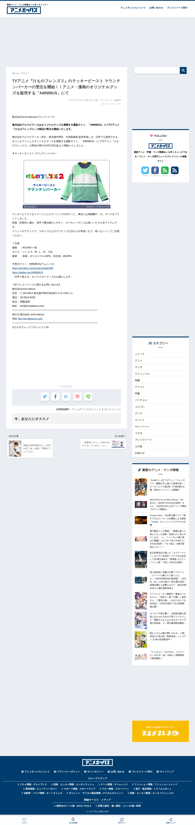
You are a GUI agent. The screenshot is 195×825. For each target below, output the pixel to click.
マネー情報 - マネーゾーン (115, 791)
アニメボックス (101, 813)
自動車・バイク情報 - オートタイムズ (43, 795)
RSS (174, 175)
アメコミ (140, 387)
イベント (96, 409)
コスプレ (140, 407)
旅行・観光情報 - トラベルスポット (153, 791)
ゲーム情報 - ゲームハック (114, 786)
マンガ (139, 367)
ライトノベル (142, 374)
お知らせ (140, 455)
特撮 (137, 381)
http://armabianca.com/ (30, 318)
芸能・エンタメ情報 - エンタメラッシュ (73, 786)
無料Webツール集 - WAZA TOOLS (73, 808)
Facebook (155, 175)
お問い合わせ (156, 7)
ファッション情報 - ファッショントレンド (155, 786)
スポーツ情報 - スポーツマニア (79, 791)
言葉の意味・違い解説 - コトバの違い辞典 (119, 808)
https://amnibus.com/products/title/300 (32, 268)
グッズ (85, 409)
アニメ (75, 409)
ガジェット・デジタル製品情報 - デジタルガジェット (96, 795)
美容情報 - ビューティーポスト (41, 791)
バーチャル (141, 401)
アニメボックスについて (132, 7)
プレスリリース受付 (177, 7)
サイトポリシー (95, 774)
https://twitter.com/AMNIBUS (27, 272)
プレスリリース (112, 409)
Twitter (145, 175)
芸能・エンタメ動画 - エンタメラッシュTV (151, 795)
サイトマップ (167, 774)
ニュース (140, 353)
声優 (137, 394)
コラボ (139, 434)
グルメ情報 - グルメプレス (33, 786)
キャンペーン (142, 428)
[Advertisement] (97, 40)
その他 (139, 448)
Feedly (165, 175)
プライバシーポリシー (68, 774)
